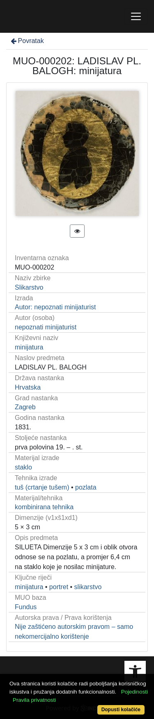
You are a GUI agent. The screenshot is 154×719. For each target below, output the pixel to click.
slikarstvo (88, 586)
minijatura (29, 347)
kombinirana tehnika (44, 507)
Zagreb (25, 407)
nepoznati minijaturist (45, 327)
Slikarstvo (29, 287)
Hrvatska (28, 387)
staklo (23, 467)
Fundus (26, 606)
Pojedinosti (134, 692)
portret (58, 586)
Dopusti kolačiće (120, 709)
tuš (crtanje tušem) (42, 487)
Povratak (26, 40)
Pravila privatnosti (34, 700)
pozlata (86, 487)
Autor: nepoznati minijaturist (55, 307)
